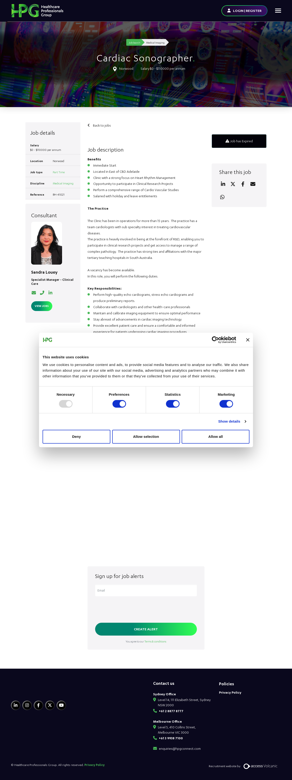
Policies (226, 683)
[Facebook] (38, 705)
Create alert (146, 629)
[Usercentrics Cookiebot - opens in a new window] (215, 339)
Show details (229, 421)
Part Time (59, 172)
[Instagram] (27, 705)
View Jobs (42, 305)
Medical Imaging (63, 183)
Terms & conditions (155, 641)
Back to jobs (101, 125)
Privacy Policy (230, 692)
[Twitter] (50, 705)
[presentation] (131, 610)
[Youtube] (61, 705)
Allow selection (146, 436)
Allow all (215, 436)
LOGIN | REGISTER (247, 11)
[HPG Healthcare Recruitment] (33, 690)
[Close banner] (247, 339)
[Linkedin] (15, 705)
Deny (76, 436)
